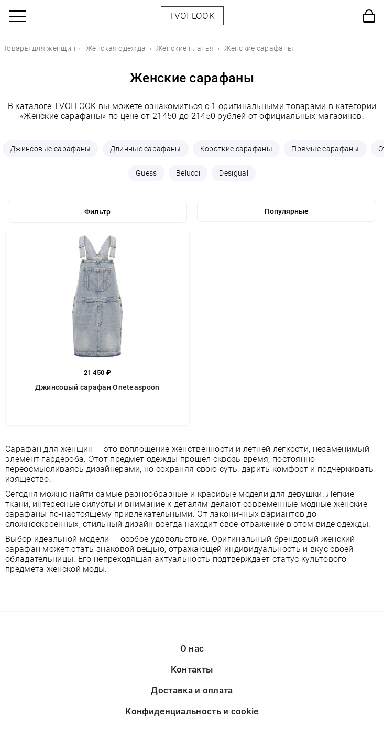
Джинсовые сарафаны (50, 149)
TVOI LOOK (192, 15)
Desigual (233, 173)
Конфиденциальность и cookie (191, 711)
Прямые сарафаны (325, 149)
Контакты (192, 669)
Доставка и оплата (192, 690)
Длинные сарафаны (145, 149)
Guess (146, 173)
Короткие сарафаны (236, 149)
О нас (192, 648)
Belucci (188, 173)
